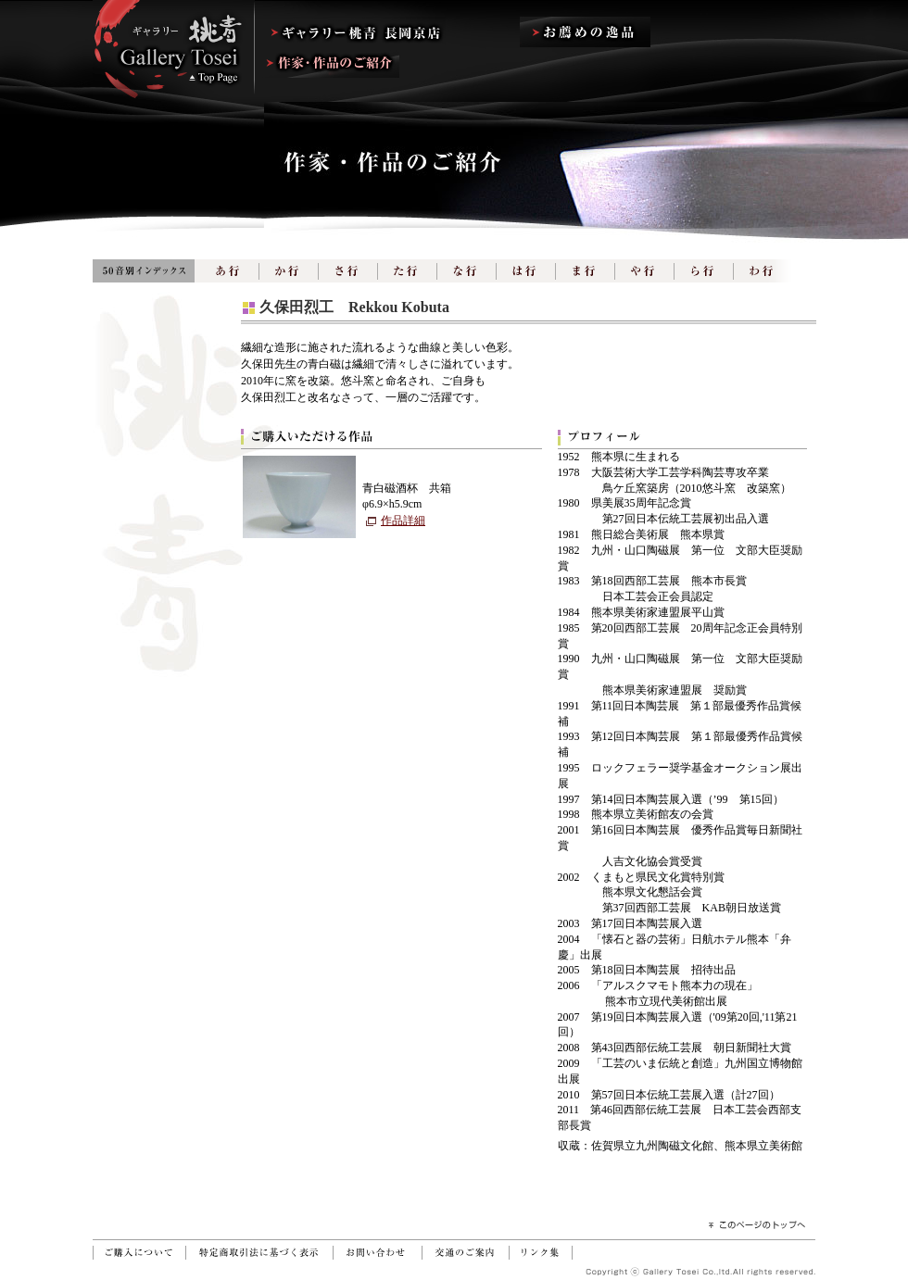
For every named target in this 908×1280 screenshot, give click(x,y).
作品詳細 (403, 520)
